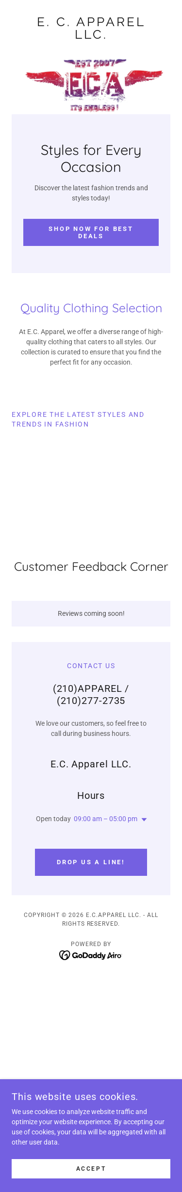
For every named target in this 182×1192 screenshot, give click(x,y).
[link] (91, 28)
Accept (91, 1168)
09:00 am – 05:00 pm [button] (105, 819)
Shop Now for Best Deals (91, 232)
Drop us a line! (91, 862)
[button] (142, 820)
